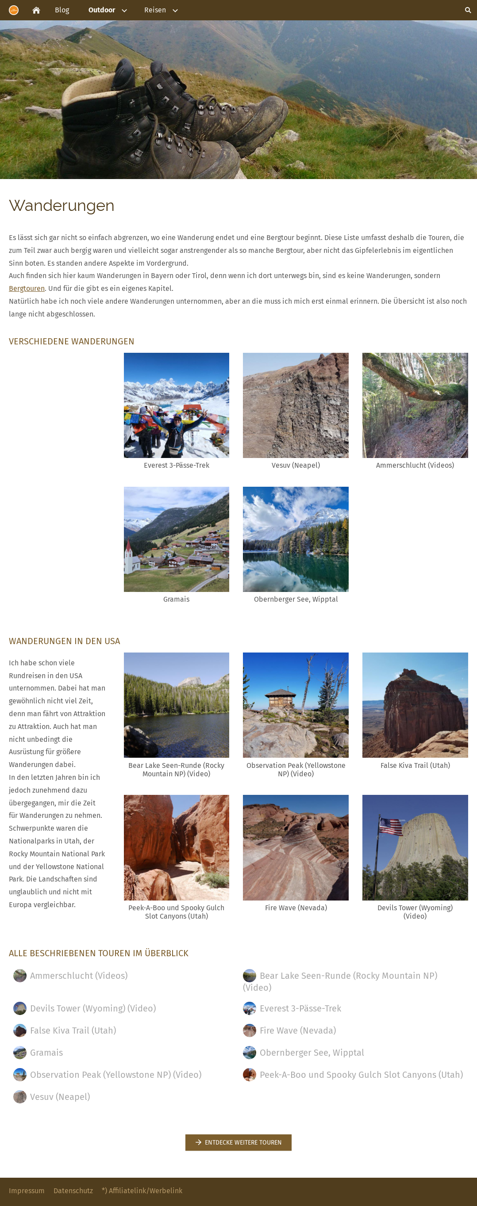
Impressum (27, 1191)
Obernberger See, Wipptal (303, 1052)
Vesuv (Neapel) (51, 1097)
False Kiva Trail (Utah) (64, 1030)
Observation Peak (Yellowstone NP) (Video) (107, 1074)
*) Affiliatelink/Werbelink (142, 1191)
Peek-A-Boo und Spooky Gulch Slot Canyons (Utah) (353, 1074)
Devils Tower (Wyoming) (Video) (84, 1008)
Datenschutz (73, 1191)
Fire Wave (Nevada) (289, 1030)
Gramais (38, 1052)
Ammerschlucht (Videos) (70, 975)
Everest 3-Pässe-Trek (292, 1008)
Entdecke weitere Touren (238, 1142)
